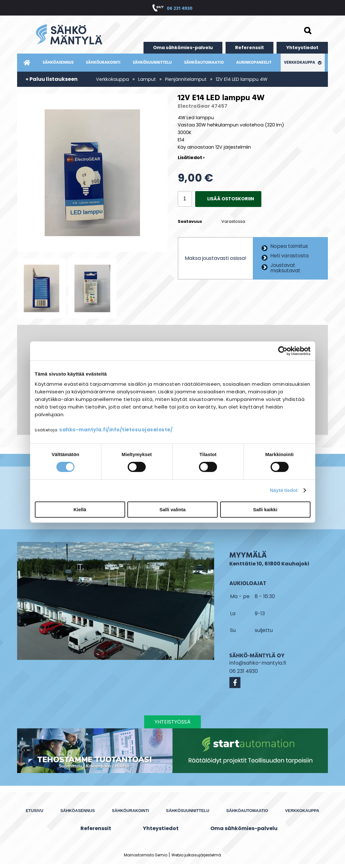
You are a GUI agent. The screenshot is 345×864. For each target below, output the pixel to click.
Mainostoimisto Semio (145, 855)
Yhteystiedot (302, 47)
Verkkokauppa (303, 62)
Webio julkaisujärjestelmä (196, 855)
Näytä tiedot (283, 490)
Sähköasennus (58, 62)
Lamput (147, 79)
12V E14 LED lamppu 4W (241, 79)
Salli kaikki (265, 509)
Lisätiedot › (191, 157)
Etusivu (34, 810)
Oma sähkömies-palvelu (183, 47)
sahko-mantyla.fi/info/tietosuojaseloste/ (116, 429)
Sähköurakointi (103, 62)
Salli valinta (172, 509)
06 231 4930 (179, 8)
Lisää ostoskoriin (230, 199)
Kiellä (79, 509)
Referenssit (249, 47)
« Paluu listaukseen (52, 79)
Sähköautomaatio (204, 62)
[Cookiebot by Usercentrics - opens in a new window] (282, 351)
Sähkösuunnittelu (152, 62)
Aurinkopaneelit (254, 62)
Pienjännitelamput (186, 79)
